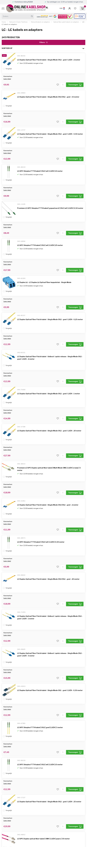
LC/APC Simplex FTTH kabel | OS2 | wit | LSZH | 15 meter (40, 764)
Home (4, 22)
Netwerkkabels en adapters (40, 22)
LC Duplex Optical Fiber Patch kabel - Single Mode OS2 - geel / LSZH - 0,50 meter (50, 134)
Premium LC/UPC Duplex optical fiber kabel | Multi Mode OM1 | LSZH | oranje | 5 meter (49, 469)
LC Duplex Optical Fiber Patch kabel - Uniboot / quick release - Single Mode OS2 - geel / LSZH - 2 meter (50, 358)
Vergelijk (9, 69)
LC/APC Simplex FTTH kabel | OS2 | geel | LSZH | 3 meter (40, 727)
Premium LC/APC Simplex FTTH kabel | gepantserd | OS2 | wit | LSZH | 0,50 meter (50, 208)
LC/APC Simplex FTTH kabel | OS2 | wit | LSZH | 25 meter (40, 245)
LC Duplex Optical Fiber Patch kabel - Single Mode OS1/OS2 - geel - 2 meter (47, 505)
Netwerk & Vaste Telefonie (18, 22)
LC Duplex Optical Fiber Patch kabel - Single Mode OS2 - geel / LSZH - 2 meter (48, 60)
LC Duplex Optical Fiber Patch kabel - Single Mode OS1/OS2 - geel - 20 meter (48, 579)
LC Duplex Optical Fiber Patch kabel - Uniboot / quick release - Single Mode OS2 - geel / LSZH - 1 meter (50, 617)
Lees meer (7, 79)
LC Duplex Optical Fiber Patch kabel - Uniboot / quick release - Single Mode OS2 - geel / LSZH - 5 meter (50, 654)
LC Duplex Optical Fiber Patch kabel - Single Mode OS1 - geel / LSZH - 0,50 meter (50, 690)
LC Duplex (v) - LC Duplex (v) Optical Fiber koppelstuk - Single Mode (44, 282)
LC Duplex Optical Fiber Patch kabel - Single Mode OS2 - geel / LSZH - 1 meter (48, 394)
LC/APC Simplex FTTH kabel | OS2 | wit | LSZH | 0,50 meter (40, 542)
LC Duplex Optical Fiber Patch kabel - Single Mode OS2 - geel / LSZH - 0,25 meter (50, 319)
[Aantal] (62, 84)
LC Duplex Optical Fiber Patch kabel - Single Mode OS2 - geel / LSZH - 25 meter (49, 802)
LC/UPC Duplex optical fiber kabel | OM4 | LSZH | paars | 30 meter (43, 839)
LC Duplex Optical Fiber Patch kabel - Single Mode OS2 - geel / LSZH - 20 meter (49, 431)
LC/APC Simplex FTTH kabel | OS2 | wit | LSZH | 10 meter (40, 171)
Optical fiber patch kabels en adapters (66, 22)
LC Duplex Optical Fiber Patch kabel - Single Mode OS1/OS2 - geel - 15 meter (48, 97)
